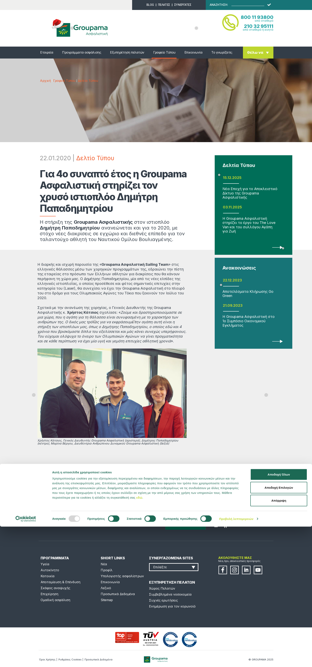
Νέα (104, 564)
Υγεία (45, 564)
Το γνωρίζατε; (221, 52)
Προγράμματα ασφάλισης (81, 52)
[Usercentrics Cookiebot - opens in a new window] (25, 659)
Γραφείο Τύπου (164, 52)
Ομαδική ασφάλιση (55, 600)
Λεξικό (106, 588)
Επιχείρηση (49, 594)
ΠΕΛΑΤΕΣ (164, 4)
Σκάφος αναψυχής (55, 588)
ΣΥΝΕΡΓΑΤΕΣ (182, 4)
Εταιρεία (46, 52)
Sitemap (107, 600)
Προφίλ (106, 570)
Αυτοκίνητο (50, 570)
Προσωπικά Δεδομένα (118, 594)
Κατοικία (48, 576)
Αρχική (45, 81)
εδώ (139, 638)
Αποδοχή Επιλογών (278, 628)
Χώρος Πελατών (162, 588)
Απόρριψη (278, 641)
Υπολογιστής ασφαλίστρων (122, 576)
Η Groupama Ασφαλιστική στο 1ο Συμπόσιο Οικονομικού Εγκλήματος (248, 320)
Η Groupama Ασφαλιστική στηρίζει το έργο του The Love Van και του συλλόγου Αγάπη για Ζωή (248, 224)
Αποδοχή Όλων (279, 614)
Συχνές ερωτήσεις (163, 600)
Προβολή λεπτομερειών (236, 659)
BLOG (150, 4)
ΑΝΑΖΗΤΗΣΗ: (219, 4)
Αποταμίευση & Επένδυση (60, 582)
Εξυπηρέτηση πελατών (127, 52)
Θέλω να (255, 52)
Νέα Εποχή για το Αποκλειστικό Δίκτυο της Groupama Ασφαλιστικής (249, 193)
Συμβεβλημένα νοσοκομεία (170, 594)
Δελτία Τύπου (88, 81)
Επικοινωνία (193, 52)
